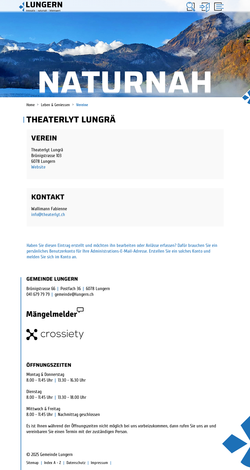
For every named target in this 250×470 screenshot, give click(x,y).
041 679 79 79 (38, 294)
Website (38, 167)
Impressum (99, 462)
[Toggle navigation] (218, 6)
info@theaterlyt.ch (48, 214)
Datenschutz (75, 462)
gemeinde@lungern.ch (74, 294)
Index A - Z (52, 462)
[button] (191, 6)
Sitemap (32, 462)
